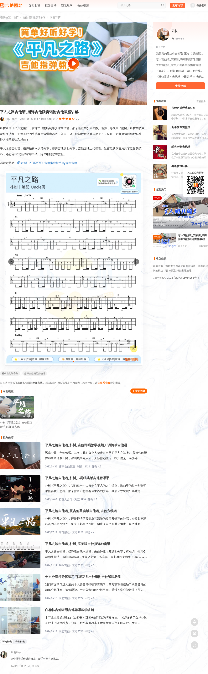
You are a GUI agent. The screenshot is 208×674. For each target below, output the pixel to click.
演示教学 (67, 5)
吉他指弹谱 (29, 17)
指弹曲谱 (50, 5)
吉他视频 (83, 5)
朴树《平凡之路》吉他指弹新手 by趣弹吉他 (49, 163)
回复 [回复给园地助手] (35, 665)
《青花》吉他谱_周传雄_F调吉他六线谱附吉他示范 (180, 70)
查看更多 (202, 101)
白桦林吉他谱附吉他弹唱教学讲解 (69, 610)
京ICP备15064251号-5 (186, 277)
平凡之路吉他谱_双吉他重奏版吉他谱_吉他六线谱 (81, 511)
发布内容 (177, 5)
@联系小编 (104, 382)
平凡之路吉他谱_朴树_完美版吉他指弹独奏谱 (77, 544)
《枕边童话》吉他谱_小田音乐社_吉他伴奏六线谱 (180, 76)
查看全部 (180, 85)
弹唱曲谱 (34, 5)
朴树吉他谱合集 (10, 373)
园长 (7, 118)
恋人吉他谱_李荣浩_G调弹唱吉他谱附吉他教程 (180, 59)
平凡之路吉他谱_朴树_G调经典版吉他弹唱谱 (77, 478)
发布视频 (138, 391)
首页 (15, 17)
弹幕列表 (20, 641)
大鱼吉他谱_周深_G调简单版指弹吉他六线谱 (180, 65)
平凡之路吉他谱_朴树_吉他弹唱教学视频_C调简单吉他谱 (86, 445)
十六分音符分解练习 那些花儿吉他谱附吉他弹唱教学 (83, 577)
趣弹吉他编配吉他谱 (34, 373)
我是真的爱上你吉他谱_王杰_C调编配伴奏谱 (180, 53)
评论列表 (7, 641)
